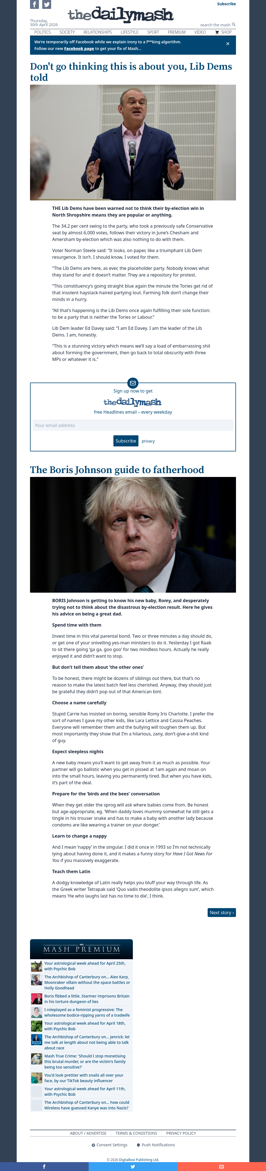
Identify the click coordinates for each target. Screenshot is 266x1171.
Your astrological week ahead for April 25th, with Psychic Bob (85, 966)
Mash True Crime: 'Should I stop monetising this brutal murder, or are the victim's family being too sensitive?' (85, 1061)
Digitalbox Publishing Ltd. (139, 1159)
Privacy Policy (181, 1133)
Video (200, 32)
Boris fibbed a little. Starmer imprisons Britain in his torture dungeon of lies (87, 998)
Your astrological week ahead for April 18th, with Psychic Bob (85, 1026)
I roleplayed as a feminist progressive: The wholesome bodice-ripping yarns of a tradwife (87, 1012)
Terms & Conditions (136, 1133)
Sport (153, 32)
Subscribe (126, 441)
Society (67, 32)
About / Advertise (88, 1133)
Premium (177, 32)
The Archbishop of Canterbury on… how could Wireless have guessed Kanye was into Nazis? (86, 1105)
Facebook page (79, 48)
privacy (148, 441)
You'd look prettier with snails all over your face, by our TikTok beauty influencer (83, 1077)
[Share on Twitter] (133, 1166)
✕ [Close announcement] (228, 43)
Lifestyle (129, 32)
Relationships (98, 32)
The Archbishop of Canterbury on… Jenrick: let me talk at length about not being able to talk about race (87, 1042)
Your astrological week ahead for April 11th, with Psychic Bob (85, 1091)
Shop (223, 32)
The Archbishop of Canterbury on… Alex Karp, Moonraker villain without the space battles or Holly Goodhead (87, 982)
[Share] (221, 1166)
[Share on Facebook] (44, 1166)
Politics (42, 32)
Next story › (222, 912)
